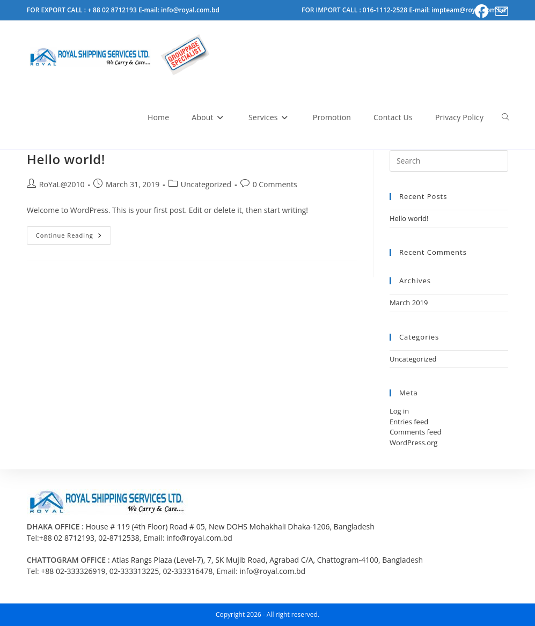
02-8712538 (119, 538)
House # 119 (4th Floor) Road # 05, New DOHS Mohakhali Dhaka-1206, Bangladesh (230, 526)
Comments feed (415, 432)
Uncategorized (206, 184)
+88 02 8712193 (66, 538)
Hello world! (66, 159)
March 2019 (409, 302)
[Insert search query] (449, 161)
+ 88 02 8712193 (112, 9)
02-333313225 (134, 571)
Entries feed (409, 421)
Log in (399, 411)
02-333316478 (188, 571)
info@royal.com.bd (199, 538)
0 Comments (275, 184)
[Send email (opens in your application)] (500, 11)
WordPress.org (414, 442)
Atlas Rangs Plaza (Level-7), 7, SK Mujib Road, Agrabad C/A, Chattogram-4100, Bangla (259, 560)
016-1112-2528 (386, 9)
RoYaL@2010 (62, 184)
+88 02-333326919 (73, 571)
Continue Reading (73, 237)
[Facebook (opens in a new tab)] (482, 11)
